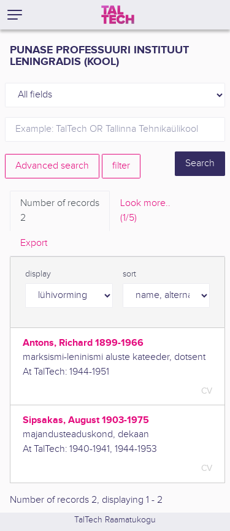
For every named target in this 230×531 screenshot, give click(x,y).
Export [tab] (33, 243)
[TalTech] (118, 15)
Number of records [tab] (59, 211)
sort (129, 274)
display (38, 274)
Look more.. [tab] (145, 211)
